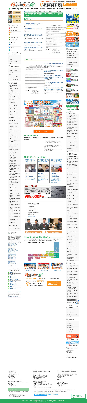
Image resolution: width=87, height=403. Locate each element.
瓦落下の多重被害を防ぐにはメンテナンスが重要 (72, 222)
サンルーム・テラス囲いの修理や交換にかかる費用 (72, 283)
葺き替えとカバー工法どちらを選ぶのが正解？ (72, 173)
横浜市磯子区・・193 (12, 252)
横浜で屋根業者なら (70, 327)
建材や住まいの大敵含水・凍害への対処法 (13, 161)
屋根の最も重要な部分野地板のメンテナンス (13, 187)
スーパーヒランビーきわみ (14, 76)
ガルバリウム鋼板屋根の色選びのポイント (14, 217)
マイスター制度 (70, 66)
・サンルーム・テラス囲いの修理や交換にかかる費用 (42, 384)
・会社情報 (59, 377)
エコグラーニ (11, 72)
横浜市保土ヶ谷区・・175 (13, 250)
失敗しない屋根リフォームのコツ (72, 159)
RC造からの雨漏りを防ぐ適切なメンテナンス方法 (13, 226)
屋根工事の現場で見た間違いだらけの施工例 (72, 242)
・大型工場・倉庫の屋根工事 (38, 382)
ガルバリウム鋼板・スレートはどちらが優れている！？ (14, 211)
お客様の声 (68, 8)
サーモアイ (69, 310)
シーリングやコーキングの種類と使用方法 (14, 135)
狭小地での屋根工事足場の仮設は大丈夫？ (72, 208)
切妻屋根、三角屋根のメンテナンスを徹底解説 (14, 150)
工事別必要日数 (70, 212)
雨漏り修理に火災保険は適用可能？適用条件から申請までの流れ (72, 229)
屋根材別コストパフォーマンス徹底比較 (14, 191)
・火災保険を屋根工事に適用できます (40, 381)
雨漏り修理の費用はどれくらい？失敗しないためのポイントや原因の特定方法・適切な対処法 (72, 166)
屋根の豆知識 (42, 8)
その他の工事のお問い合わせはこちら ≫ (43, 131)
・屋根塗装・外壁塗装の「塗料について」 (65, 375)
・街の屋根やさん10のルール (13, 374)
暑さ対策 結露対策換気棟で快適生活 (12, 158)
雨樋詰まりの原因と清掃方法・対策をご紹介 (72, 272)
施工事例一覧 (15, 8)
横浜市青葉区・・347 (12, 257)
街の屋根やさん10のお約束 (72, 57)
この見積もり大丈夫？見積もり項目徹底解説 (72, 128)
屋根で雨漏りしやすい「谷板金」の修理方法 (14, 169)
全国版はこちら (57, 270)
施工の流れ (27, 8)
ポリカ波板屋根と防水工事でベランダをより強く (72, 269)
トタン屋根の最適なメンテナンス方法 (72, 187)
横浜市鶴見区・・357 (12, 243)
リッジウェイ (11, 77)
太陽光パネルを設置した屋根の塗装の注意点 (72, 192)
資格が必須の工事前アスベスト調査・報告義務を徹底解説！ (14, 182)
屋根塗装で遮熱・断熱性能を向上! (72, 248)
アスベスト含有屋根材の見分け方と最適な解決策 (14, 177)
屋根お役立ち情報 (70, 216)
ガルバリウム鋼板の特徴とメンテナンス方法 (14, 214)
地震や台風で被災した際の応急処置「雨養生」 (14, 141)
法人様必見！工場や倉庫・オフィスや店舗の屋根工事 (72, 288)
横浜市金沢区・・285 (12, 254)
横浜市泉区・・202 (11, 261)
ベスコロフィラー (70, 312)
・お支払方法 (10, 378)
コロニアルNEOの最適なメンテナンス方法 (72, 201)
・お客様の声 (10, 384)
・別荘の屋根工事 (36, 385)
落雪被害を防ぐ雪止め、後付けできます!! (72, 291)
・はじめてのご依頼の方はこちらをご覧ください (42, 371)
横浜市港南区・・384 (12, 249)
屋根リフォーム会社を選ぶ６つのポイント (72, 214)
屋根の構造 (11, 90)
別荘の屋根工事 (70, 285)
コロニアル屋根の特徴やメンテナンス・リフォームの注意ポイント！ (72, 204)
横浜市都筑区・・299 (12, 258)
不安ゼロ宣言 (69, 59)
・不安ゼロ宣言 (11, 375)
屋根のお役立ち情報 (51, 8)
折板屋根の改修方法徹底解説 (72, 189)
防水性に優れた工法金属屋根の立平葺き (14, 138)
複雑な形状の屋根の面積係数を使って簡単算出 (13, 145)
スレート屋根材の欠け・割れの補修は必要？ (72, 184)
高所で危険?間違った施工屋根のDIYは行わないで (13, 220)
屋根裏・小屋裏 (11, 155)
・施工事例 (10, 383)
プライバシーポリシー (71, 329)
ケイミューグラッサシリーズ (14, 79)
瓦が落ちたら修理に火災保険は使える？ (72, 225)
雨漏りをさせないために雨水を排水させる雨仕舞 (14, 166)
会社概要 (21, 8)
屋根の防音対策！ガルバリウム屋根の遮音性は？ (72, 258)
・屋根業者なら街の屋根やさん (63, 383)
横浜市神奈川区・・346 (12, 244)
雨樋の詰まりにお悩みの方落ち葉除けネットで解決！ (72, 275)
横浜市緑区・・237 (11, 256)
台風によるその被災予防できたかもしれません (72, 219)
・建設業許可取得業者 (61, 382)
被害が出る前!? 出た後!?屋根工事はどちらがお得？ (72, 131)
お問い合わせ (75, 8)
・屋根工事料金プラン (37, 374)
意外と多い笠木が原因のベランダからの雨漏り (14, 98)
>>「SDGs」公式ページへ (13, 296)
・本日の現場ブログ (11, 385)
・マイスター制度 (11, 377)
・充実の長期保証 (11, 376)
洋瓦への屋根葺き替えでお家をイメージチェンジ (14, 205)
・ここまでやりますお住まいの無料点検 (40, 375)
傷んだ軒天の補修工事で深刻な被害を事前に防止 (14, 101)
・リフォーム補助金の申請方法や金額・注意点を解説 (42, 387)
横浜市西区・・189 (11, 245)
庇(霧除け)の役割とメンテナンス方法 (15, 132)
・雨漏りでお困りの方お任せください (40, 376)
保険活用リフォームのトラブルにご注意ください (72, 148)
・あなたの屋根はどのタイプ (62, 372)
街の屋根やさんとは (70, 53)
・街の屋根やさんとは (12, 371)
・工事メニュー (35, 372)
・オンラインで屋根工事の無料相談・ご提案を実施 (66, 371)
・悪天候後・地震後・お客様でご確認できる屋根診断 (67, 374)
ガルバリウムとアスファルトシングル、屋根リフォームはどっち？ (72, 254)
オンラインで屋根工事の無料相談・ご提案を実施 (72, 116)
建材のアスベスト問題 (13, 179)
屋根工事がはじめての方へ (72, 51)
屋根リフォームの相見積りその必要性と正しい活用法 (72, 122)
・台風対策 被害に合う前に (38, 378)
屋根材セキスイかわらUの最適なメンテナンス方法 (72, 198)
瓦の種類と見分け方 (12, 171)
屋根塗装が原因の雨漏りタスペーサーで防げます (13, 104)
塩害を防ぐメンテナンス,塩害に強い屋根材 (14, 196)
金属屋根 (10, 59)
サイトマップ (69, 332)
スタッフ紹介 (69, 323)
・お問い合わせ (60, 385)
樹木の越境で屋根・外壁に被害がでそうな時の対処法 (72, 145)
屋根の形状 (11, 147)
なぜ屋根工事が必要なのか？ (72, 156)
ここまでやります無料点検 (72, 62)
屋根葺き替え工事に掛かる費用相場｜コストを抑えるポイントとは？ (72, 177)
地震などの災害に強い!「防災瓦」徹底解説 (72, 238)
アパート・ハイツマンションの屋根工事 (72, 280)
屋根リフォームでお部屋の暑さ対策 (72, 294)
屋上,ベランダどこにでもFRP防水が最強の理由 (14, 117)
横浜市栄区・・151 (11, 262)
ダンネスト (69, 316)
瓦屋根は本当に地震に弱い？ (72, 260)
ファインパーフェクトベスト (72, 314)
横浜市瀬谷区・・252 (12, 263)
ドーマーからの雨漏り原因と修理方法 (14, 229)
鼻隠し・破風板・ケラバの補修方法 (14, 92)
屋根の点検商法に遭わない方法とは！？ (72, 139)
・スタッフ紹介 (60, 381)
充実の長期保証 (70, 64)
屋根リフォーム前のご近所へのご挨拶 (72, 125)
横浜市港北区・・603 (12, 255)
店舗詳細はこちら (31, 216)
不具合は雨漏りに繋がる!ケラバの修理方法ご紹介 (14, 95)
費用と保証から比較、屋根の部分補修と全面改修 (72, 162)
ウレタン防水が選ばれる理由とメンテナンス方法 (14, 108)
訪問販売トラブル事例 (71, 136)
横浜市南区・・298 (11, 248)
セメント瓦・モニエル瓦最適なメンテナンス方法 (13, 123)
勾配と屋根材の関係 (12, 163)
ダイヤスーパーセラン (71, 309)
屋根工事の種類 (34, 8)
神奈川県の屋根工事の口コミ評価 (72, 151)
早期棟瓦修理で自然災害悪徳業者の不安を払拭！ (13, 126)
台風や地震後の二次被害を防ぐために (72, 232)
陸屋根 (10, 63)
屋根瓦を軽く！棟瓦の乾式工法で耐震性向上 (72, 235)
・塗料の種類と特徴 (61, 376)
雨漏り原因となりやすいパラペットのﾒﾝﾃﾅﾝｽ (14, 114)
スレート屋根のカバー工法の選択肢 (72, 181)
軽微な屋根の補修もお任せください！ (72, 297)
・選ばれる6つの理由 (12, 372)
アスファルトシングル (13, 61)
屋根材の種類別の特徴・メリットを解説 (14, 86)
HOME (25, 11)
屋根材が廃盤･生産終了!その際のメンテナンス (13, 202)
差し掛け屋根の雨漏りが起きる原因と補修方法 (14, 153)
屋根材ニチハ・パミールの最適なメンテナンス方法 (72, 195)
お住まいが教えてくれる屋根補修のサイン (72, 170)
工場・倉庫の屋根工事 (71, 277)
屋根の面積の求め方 (12, 143)
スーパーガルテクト (12, 68)
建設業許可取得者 (70, 325)
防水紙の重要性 (11, 184)
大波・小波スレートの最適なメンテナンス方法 (14, 129)
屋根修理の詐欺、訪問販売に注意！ (72, 134)
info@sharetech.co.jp (73, 357)
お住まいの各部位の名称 (13, 88)
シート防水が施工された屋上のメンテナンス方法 (14, 111)
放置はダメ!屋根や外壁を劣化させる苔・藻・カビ (14, 199)
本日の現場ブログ (61, 8)
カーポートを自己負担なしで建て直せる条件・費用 (72, 266)
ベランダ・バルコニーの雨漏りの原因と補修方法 (14, 120)
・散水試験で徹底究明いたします (39, 377)
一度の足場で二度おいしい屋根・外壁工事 (72, 251)
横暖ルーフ (11, 74)
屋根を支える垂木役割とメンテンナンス (13, 223)
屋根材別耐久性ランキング (14, 193)
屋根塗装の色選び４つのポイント (72, 245)
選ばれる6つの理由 (70, 55)
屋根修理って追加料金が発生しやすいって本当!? (72, 142)
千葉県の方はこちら (44, 270)
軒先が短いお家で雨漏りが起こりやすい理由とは (14, 174)
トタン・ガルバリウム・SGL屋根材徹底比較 (14, 208)
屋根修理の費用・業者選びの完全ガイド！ (72, 119)
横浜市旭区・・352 (11, 251)
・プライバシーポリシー (61, 384)
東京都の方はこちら (30, 270)
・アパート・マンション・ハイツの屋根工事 (41, 383)
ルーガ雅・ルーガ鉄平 (13, 70)
